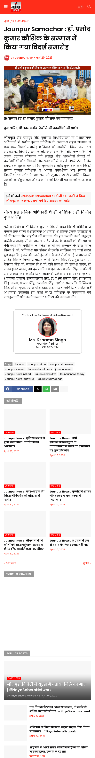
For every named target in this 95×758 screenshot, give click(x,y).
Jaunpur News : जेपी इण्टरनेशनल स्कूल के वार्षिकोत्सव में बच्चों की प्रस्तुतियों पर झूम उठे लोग (70, 444)
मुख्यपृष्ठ (9, 21)
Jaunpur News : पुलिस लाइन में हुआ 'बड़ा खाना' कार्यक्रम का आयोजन (24, 442)
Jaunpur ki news (14, 369)
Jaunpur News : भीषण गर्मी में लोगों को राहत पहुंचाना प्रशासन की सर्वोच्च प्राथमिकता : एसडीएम (24, 545)
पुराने (86, 563)
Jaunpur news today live (19, 379)
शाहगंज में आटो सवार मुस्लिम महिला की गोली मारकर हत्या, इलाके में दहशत (58, 749)
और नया (11, 563)
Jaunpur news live (45, 374)
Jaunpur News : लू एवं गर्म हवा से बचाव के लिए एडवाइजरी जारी (70, 543)
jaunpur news (63, 369)
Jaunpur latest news (40, 369)
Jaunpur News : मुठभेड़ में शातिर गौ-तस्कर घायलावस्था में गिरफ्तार (70, 496)
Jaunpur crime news (61, 364)
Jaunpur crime (37, 364)
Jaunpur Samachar (50, 379)
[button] (5, 7)
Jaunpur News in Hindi (18, 374)
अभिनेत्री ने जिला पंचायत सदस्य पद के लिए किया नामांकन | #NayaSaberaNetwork (59, 729)
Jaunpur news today (71, 374)
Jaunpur (22, 21)
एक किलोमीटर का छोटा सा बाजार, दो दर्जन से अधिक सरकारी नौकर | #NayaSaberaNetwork (60, 709)
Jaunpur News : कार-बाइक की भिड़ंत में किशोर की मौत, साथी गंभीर (24, 496)
